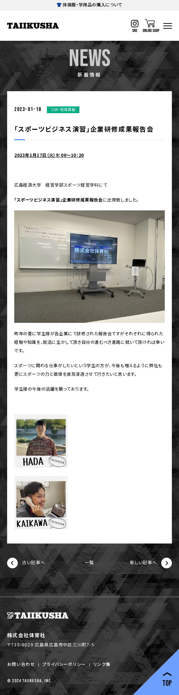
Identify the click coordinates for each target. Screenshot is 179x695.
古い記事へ (26, 563)
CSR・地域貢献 (63, 109)
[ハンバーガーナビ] (167, 26)
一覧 (89, 563)
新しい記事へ (151, 563)
